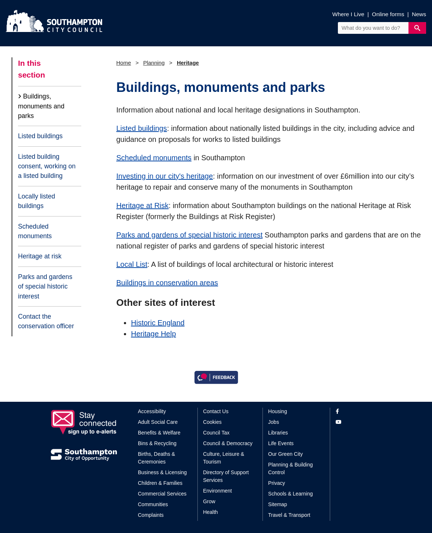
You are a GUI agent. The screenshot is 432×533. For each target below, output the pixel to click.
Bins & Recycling (157, 443)
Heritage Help (153, 334)
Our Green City (285, 454)
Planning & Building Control (290, 468)
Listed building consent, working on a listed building (46, 166)
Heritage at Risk (142, 205)
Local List (131, 264)
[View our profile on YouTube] (359, 422)
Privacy (276, 483)
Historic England (158, 323)
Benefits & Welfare (159, 433)
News (419, 14)
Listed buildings (40, 136)
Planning (153, 63)
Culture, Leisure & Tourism (223, 458)
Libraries (278, 433)
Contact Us (215, 411)
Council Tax (216, 433)
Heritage (188, 63)
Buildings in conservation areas (167, 283)
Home (123, 63)
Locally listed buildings (36, 201)
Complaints (151, 515)
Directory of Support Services (226, 476)
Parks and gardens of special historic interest (45, 286)
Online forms (388, 14)
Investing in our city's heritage (164, 176)
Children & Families (160, 483)
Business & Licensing (162, 472)
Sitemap (277, 504)
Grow (209, 501)
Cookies (212, 422)
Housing (277, 411)
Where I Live (348, 14)
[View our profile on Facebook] (359, 411)
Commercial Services (162, 494)
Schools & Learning (290, 494)
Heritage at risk (39, 256)
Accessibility (152, 411)
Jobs (273, 422)
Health (210, 512)
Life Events (280, 443)
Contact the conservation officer (46, 321)
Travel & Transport (289, 515)
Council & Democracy (228, 443)
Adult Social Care (158, 422)
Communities (153, 504)
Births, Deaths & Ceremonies (156, 458)
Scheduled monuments (35, 231)
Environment (217, 491)
